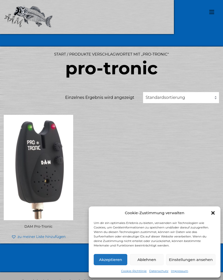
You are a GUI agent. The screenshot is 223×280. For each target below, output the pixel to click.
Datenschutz (158, 271)
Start (60, 54)
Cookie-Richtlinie (134, 271)
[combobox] (181, 97)
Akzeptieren (110, 259)
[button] (212, 212)
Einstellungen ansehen (191, 259)
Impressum (179, 271)
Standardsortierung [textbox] (165, 97)
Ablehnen (146, 259)
